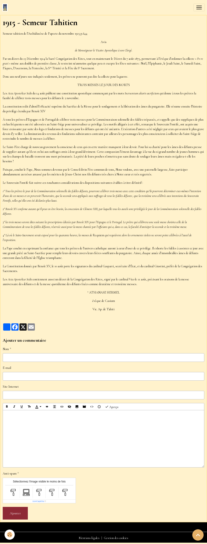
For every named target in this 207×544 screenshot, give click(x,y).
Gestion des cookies (116, 538)
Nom (6, 349)
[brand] (6, 7)
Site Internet (11, 387)
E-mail (7, 368)
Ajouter (15, 513)
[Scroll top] (198, 535)
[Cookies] (10, 535)
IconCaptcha (38, 501)
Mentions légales (89, 538)
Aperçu (111, 406)
